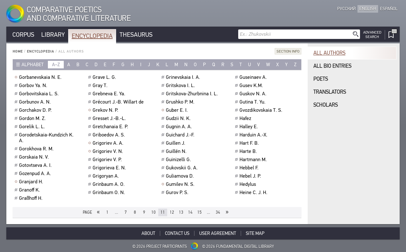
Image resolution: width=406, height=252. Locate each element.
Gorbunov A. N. (35, 102)
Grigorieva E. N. (110, 168)
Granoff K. (30, 190)
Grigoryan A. (107, 176)
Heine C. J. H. (254, 192)
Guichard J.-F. (181, 135)
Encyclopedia (92, 36)
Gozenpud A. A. (36, 173)
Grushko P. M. (181, 102)
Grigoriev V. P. (108, 159)
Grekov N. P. (106, 110)
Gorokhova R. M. (37, 149)
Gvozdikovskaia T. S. (261, 110)
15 (199, 212)
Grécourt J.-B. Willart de (119, 102)
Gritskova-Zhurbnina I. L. (192, 94)
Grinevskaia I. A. (184, 77)
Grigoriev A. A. (109, 143)
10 (153, 212)
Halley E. (249, 126)
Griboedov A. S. (110, 135)
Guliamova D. (180, 176)
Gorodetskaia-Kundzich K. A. (46, 137)
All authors (329, 53)
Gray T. (101, 85)
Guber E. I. (177, 110)
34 (218, 212)
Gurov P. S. (178, 192)
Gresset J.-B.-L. (110, 118)
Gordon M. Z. (33, 118)
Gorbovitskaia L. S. (39, 94)
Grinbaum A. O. (109, 184)
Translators (329, 92)
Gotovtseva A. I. (36, 165)
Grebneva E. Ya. (110, 94)
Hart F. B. (249, 143)
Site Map (255, 233)
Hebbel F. (249, 168)
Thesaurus (136, 34)
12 (172, 212)
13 (181, 212)
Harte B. (249, 151)
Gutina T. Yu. (253, 102)
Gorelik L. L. (33, 126)
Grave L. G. (105, 77)
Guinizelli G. (179, 159)
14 (190, 212)
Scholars (325, 105)
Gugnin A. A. (179, 126)
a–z (56, 64)
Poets (320, 79)
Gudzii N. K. (179, 118)
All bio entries (332, 66)
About (148, 233)
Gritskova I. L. (181, 85)
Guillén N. (177, 151)
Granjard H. (32, 182)
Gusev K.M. (252, 85)
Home (18, 51)
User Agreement (217, 233)
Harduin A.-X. (254, 135)
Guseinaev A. (253, 77)
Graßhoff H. (31, 198)
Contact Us (177, 233)
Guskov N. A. (253, 94)
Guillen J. (176, 143)
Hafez (246, 118)
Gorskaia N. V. (34, 157)
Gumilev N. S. (181, 184)
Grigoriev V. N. (109, 151)
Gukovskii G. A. (182, 168)
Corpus (23, 34)
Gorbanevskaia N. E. (41, 77)
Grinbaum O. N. (110, 192)
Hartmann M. (253, 159)
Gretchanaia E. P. (111, 126)
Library (53, 34)
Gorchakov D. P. (36, 110)
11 (162, 212)
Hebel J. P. (251, 176)
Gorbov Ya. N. (34, 85)
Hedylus (248, 184)
